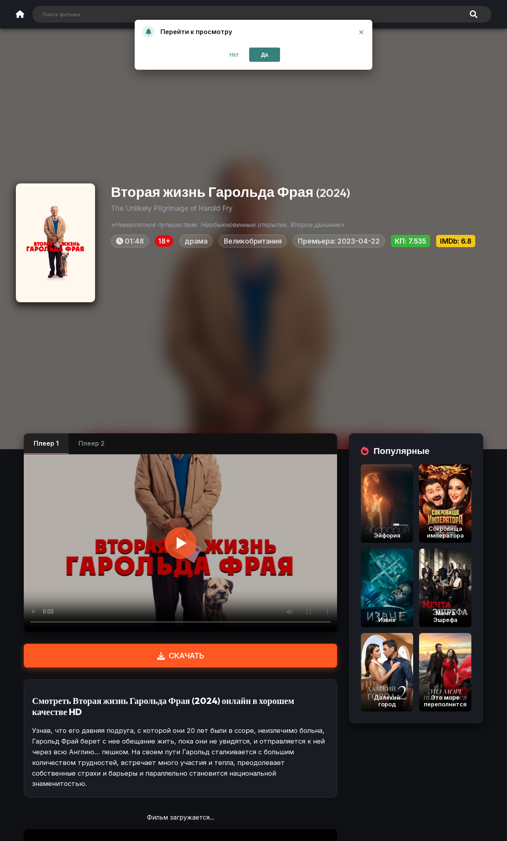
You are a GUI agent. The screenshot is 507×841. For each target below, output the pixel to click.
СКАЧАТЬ (180, 655)
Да (264, 54)
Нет (234, 54)
